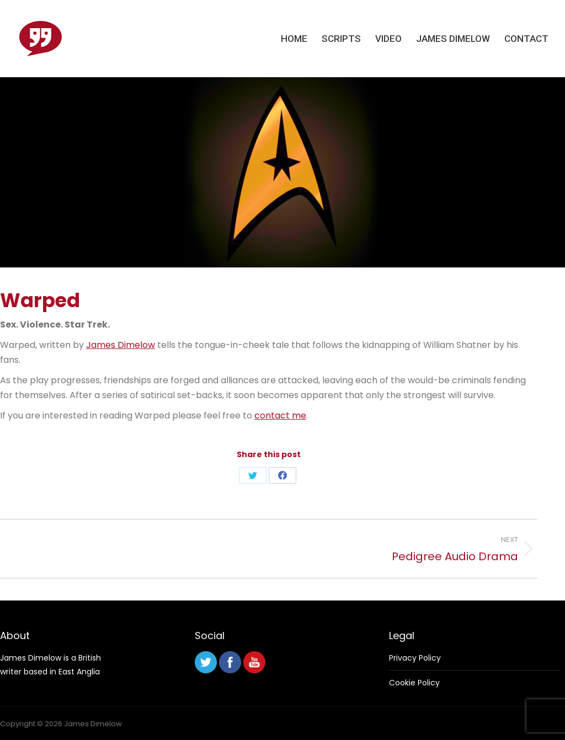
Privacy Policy (415, 657)
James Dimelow (120, 345)
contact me (280, 415)
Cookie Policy (414, 682)
